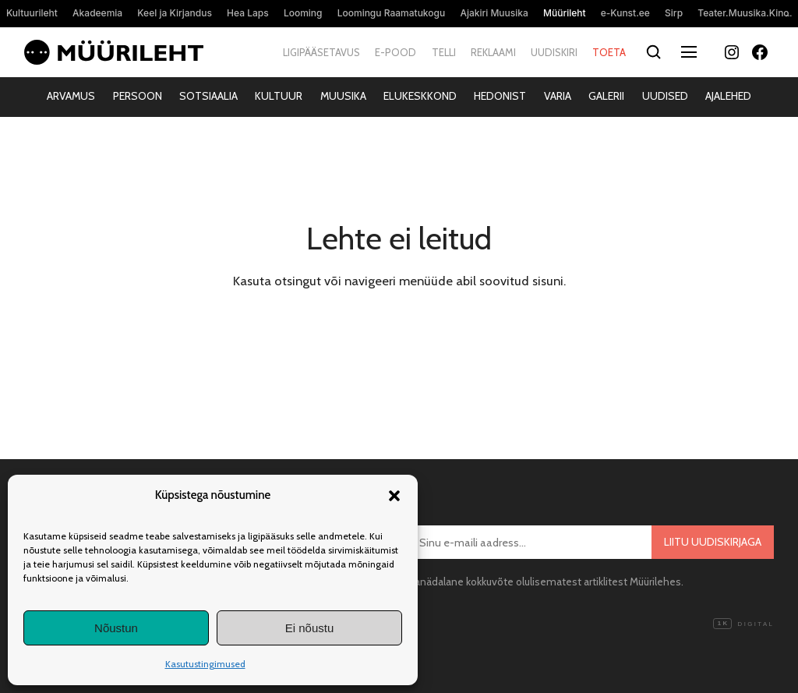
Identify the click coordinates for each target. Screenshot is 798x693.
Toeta (609, 52)
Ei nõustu (309, 628)
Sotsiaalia (208, 96)
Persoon (137, 96)
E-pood (395, 52)
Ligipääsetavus (321, 52)
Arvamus (71, 96)
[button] (394, 496)
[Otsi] (653, 52)
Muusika (343, 96)
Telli (444, 52)
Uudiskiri (554, 52)
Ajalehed (728, 96)
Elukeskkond (420, 96)
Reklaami (493, 52)
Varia (557, 96)
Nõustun (116, 628)
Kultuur (278, 96)
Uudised (665, 96)
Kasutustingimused (205, 664)
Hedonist (500, 96)
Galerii (606, 96)
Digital (743, 624)
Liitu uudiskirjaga (712, 542)
